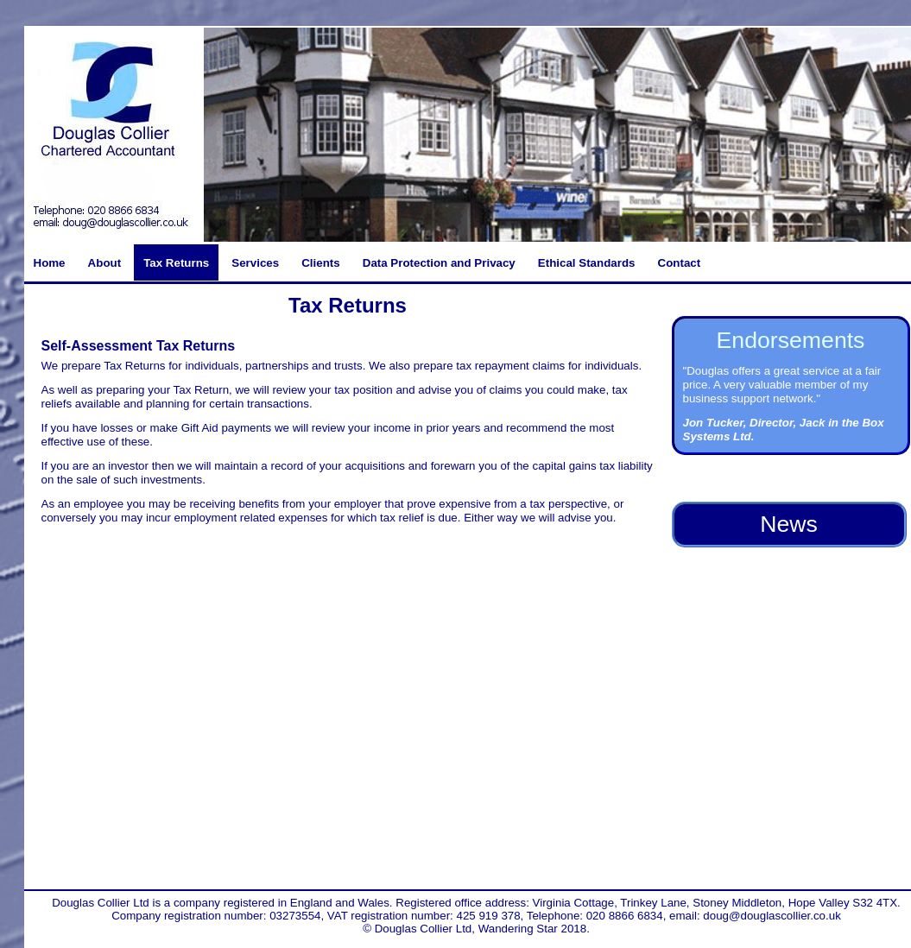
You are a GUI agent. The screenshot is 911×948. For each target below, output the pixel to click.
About (105, 262)
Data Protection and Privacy (439, 262)
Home (50, 262)
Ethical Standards (587, 262)
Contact (679, 262)
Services (255, 262)
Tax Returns (176, 262)
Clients (320, 262)
